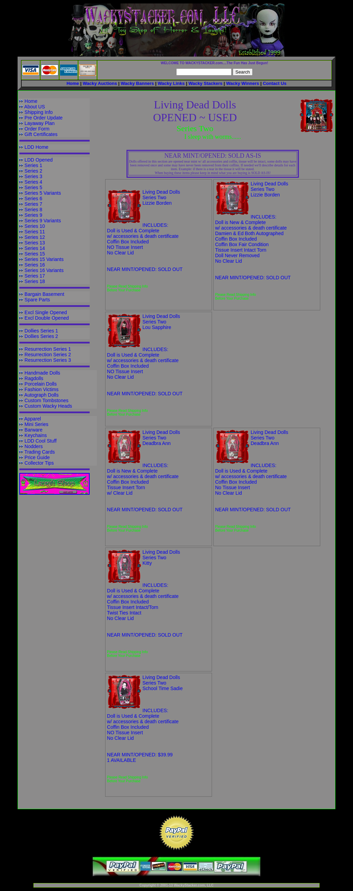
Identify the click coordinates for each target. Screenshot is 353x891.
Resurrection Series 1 (47, 349)
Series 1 (33, 165)
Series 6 (33, 198)
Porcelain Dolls (40, 384)
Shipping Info (38, 112)
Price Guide (37, 457)
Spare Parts (37, 299)
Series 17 (34, 276)
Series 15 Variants (43, 259)
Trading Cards (39, 452)
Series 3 (33, 176)
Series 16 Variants (43, 270)
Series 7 (33, 204)
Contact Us (274, 83)
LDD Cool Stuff (40, 441)
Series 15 (34, 253)
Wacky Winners (242, 83)
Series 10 (34, 226)
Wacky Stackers (206, 83)
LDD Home (36, 147)
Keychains (35, 435)
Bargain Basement (44, 294)
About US (34, 106)
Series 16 (34, 265)
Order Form (36, 129)
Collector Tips (39, 463)
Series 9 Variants (42, 220)
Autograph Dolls (41, 395)
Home (30, 101)
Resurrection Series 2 (47, 354)
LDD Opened (38, 160)
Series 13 (34, 242)
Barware (33, 430)
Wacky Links (171, 83)
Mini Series (36, 424)
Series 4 (33, 182)
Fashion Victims (41, 389)
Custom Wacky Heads (48, 406)
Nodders (33, 446)
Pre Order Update (43, 117)
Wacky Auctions (100, 83)
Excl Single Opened (45, 312)
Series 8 (33, 209)
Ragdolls (33, 378)
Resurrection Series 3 (47, 360)
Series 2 (33, 171)
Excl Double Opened (46, 318)
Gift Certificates (41, 134)
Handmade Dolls (42, 373)
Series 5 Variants (42, 193)
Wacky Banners (137, 83)
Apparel (32, 419)
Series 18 (34, 281)
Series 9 (33, 215)
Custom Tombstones (46, 400)
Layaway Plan (39, 123)
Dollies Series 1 (41, 330)
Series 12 (34, 237)
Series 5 (33, 187)
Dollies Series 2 (41, 336)
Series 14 (34, 248)
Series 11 (34, 231)
